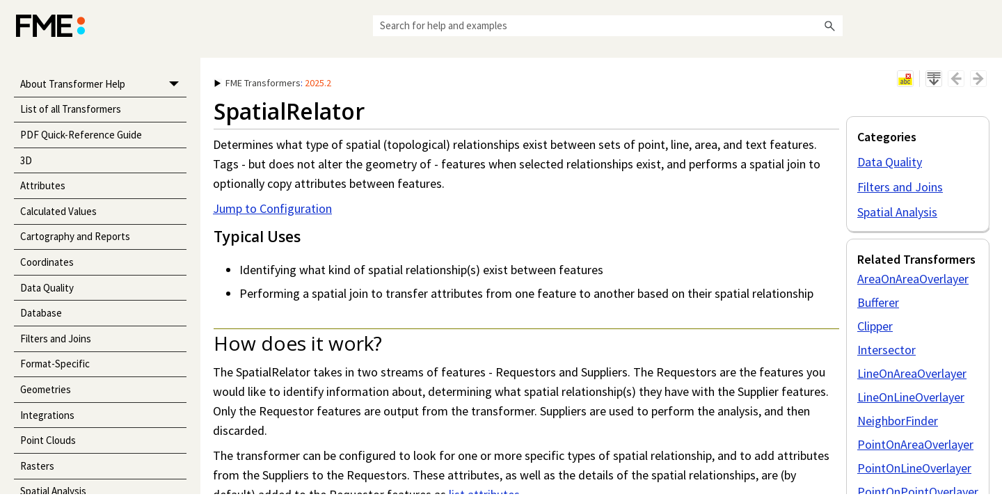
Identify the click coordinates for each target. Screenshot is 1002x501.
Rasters (37, 465)
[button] (830, 25)
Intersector (886, 350)
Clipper (875, 326)
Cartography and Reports (75, 236)
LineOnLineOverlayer (910, 397)
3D (26, 160)
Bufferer (878, 302)
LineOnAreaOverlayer (912, 373)
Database (41, 312)
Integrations (47, 415)
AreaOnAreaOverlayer (913, 279)
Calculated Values (58, 211)
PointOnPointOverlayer (917, 492)
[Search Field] (608, 25)
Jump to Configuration (272, 208)
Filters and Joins (55, 338)
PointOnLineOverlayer (914, 468)
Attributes (42, 185)
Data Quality (47, 287)
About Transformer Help (103, 84)
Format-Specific (55, 363)
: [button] (272, 83)
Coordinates (47, 262)
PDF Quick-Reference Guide (81, 134)
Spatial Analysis (897, 212)
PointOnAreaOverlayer (915, 444)
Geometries (45, 389)
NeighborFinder (897, 421)
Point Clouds (48, 440)
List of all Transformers (70, 109)
